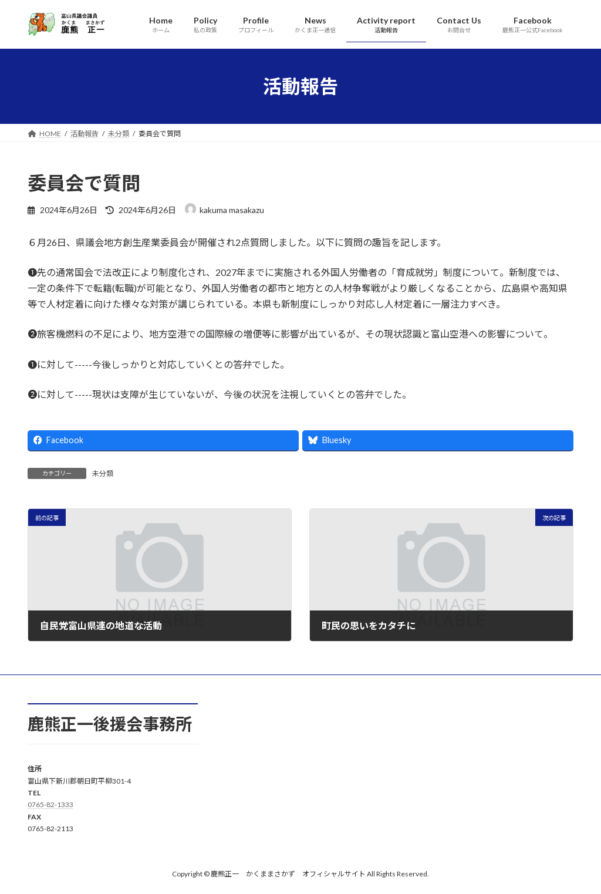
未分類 (102, 473)
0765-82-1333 (50, 804)
